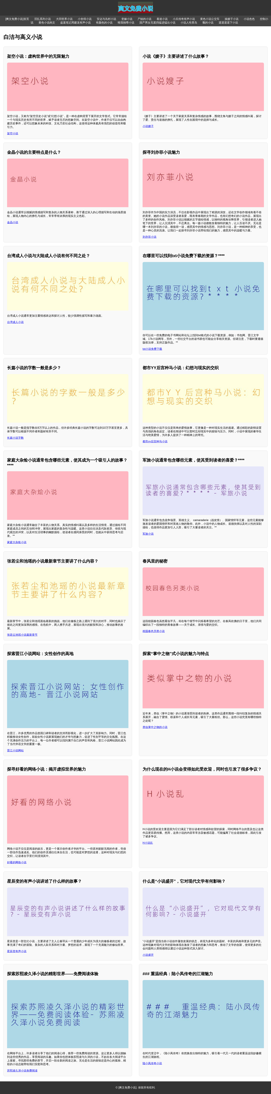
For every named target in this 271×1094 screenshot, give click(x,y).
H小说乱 (148, 842)
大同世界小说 (64, 18)
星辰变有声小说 (16, 951)
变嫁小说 (126, 18)
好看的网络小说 (16, 862)
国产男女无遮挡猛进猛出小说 (157, 22)
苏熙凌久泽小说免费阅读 (22, 1070)
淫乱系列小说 (42, 18)
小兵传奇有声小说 (184, 18)
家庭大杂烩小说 (16, 542)
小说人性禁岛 (189, 22)
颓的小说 (207, 22)
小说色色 (249, 18)
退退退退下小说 (228, 22)
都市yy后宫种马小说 (155, 441)
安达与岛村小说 (106, 18)
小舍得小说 (85, 18)
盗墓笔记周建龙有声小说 (75, 22)
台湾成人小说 (15, 322)
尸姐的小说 (144, 18)
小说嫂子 (148, 126)
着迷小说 (162, 18)
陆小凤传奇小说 (152, 1063)
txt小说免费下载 (152, 348)
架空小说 (12, 133)
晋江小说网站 (15, 750)
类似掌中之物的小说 (155, 727)
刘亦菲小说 (149, 236)
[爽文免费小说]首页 (17, 18)
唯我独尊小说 (126, 22)
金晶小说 (12, 222)
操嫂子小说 (232, 18)
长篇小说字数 (15, 437)
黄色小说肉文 (47, 22)
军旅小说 (148, 533)
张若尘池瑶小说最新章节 (22, 634)
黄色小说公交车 (209, 18)
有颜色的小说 (104, 22)
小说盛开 (148, 954)
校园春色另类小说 (154, 631)
